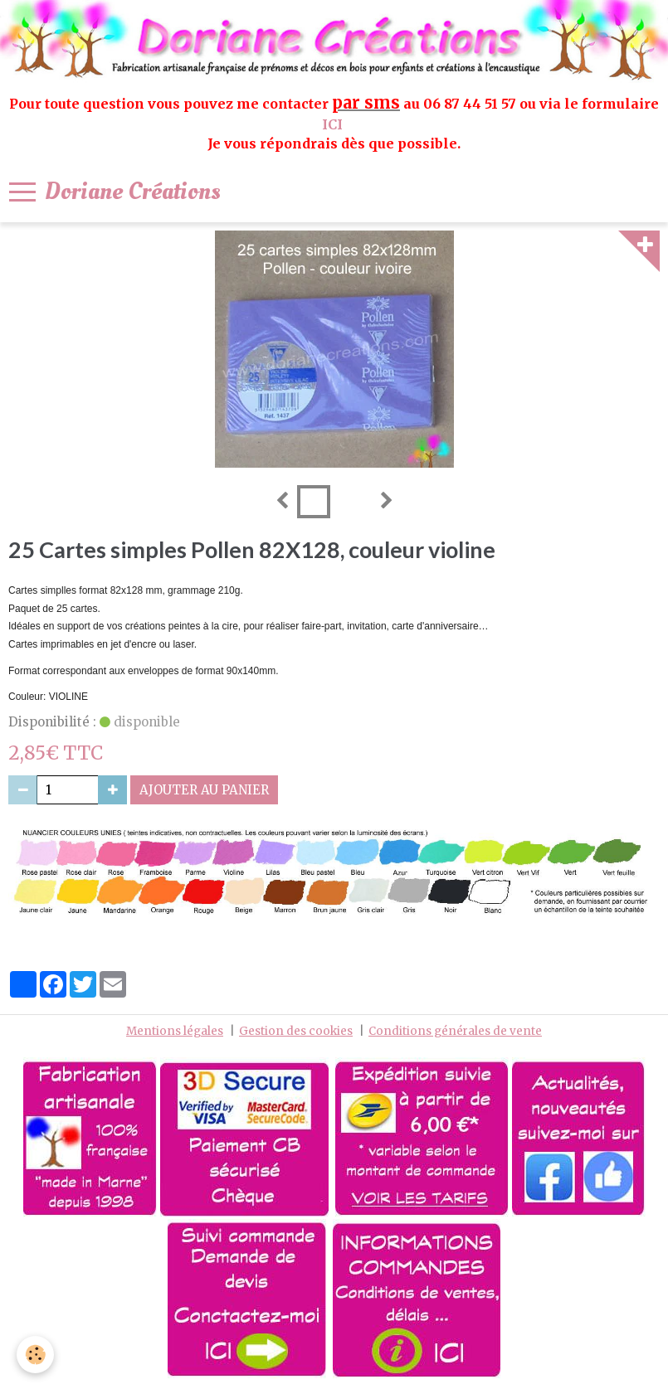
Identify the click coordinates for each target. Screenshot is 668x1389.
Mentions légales (174, 1031)
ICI (334, 124)
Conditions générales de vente (455, 1031)
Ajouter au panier (204, 790)
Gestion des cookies (296, 1031)
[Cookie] (35, 1354)
